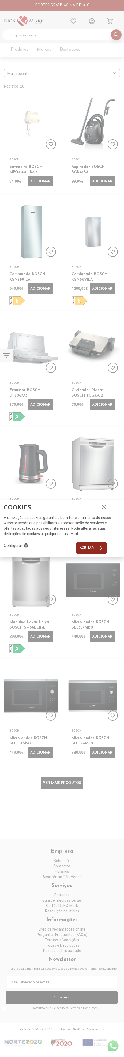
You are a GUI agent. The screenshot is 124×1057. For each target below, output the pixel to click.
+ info (76, 534)
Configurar (16, 545)
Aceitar (91, 548)
